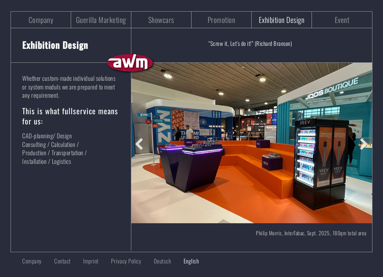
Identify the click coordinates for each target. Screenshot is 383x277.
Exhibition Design (282, 19)
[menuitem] (157, 261)
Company (41, 19)
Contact (62, 261)
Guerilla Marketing (101, 19)
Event (342, 19)
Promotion (222, 19)
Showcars (161, 19)
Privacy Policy (126, 261)
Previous (142, 142)
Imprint (91, 261)
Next (360, 142)
